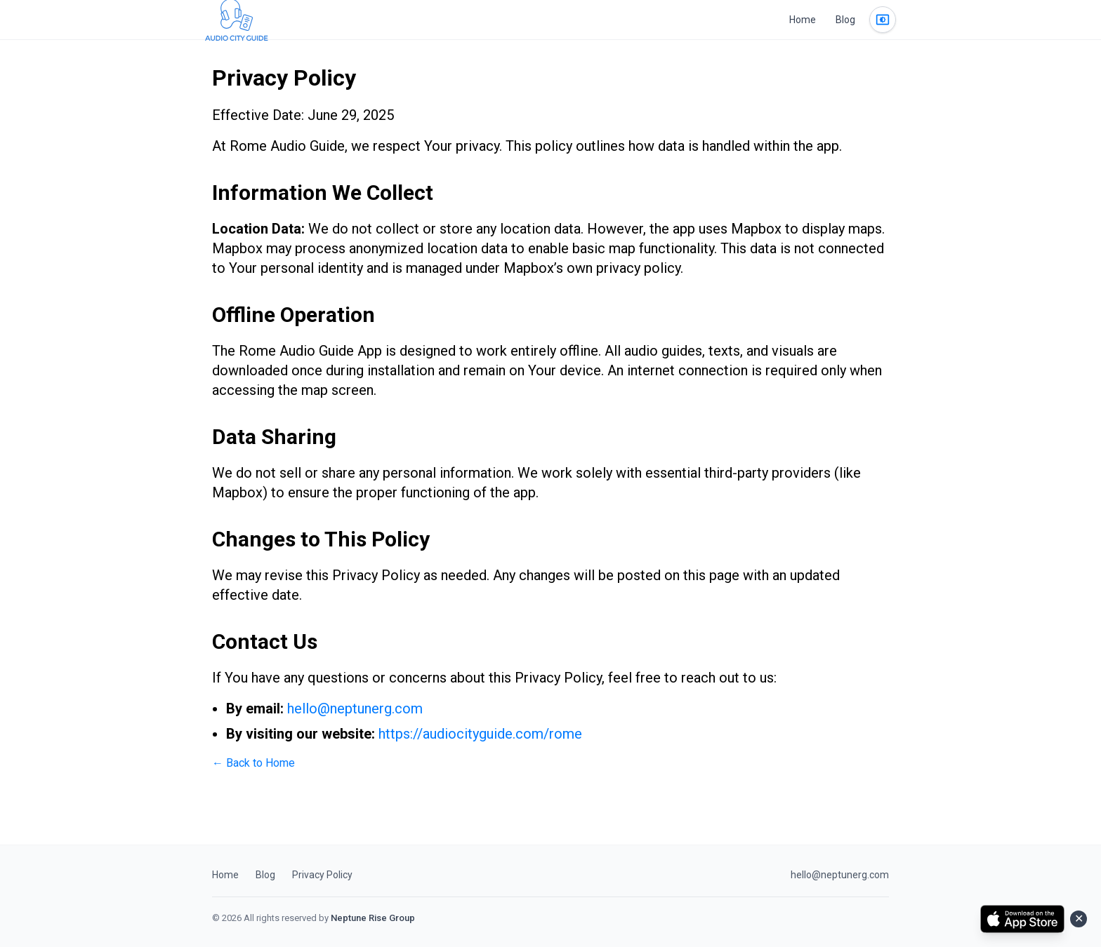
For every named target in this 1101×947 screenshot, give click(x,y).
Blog (845, 19)
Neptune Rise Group (373, 918)
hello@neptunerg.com (355, 708)
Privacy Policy (322, 874)
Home (802, 19)
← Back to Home (253, 763)
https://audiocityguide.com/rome (480, 733)
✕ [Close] (1078, 918)
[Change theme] (882, 19)
